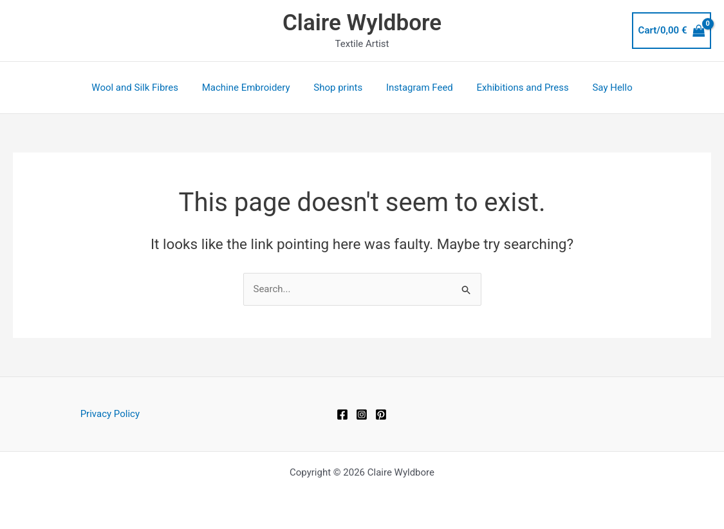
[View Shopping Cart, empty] (671, 30)
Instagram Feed (417, 87)
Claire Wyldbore (362, 23)
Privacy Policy (110, 414)
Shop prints (340, 87)
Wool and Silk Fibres (145, 87)
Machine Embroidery (253, 87)
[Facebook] (342, 414)
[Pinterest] (381, 414)
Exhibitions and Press (516, 87)
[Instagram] (361, 414)
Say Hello (602, 87)
